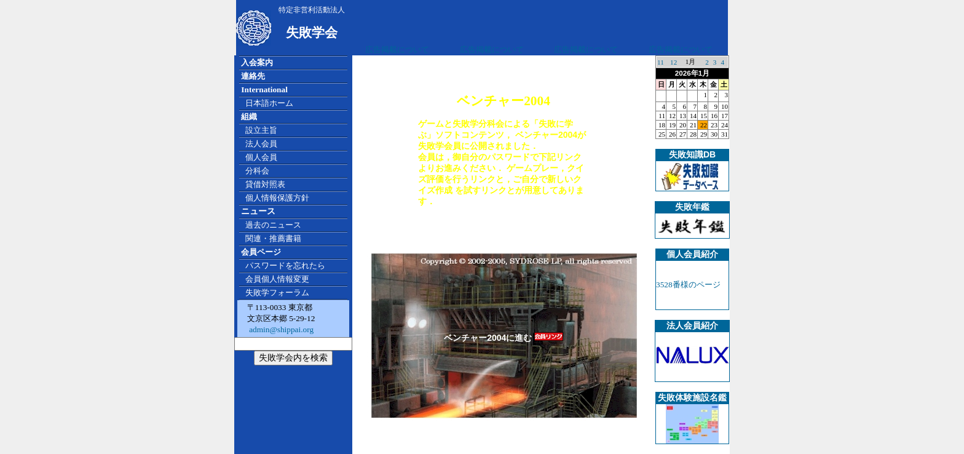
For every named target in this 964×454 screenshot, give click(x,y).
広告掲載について (397, 49)
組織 (249, 116)
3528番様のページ (688, 284)
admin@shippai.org (280, 329)
